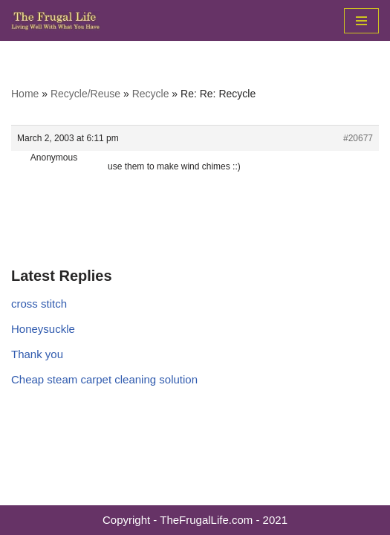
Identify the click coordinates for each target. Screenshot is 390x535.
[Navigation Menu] (361, 20)
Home (25, 94)
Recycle (150, 94)
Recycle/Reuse (85, 94)
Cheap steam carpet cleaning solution (104, 379)
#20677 (358, 138)
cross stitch (39, 303)
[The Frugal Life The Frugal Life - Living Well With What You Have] (55, 20)
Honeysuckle (43, 328)
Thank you (37, 354)
